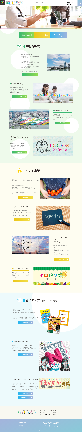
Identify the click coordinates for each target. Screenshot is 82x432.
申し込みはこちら (25, 397)
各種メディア (61, 35)
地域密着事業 (21, 35)
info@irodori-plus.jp (52, 426)
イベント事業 (41, 35)
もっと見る (30, 74)
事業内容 (43, 2)
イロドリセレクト (56, 2)
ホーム (30, 2)
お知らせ (62, 2)
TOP (19, 20)
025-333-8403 (70, 3)
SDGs (49, 2)
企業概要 (36, 2)
